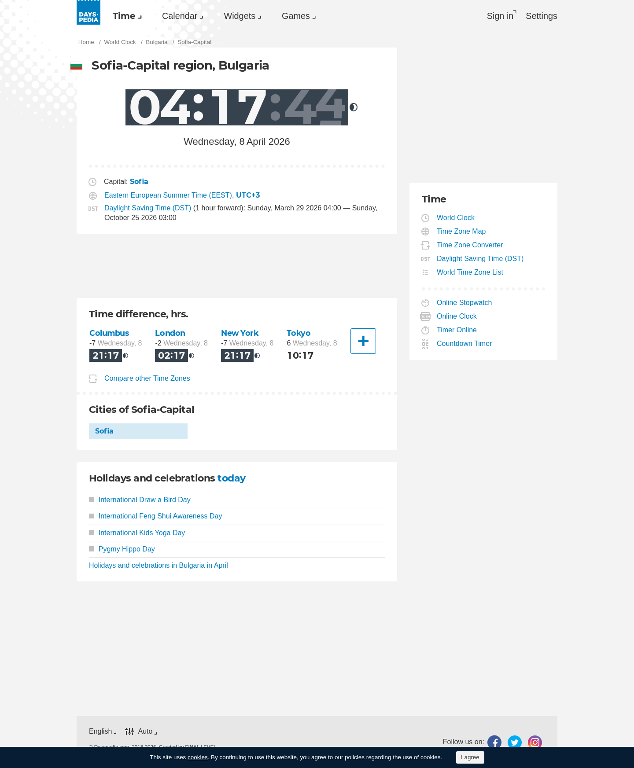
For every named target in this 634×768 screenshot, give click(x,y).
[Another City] (363, 341)
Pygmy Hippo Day (122, 549)
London (170, 333)
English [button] (100, 731)
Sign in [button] (500, 16)
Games (296, 16)
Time (124, 16)
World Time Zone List (470, 272)
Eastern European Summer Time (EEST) (168, 195)
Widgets (239, 16)
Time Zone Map (461, 231)
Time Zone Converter (470, 245)
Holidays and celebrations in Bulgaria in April (158, 565)
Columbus (109, 333)
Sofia (104, 431)
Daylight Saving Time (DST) (147, 208)
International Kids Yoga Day (137, 532)
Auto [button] (145, 731)
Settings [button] (541, 16)
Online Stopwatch (464, 302)
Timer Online (457, 330)
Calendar (179, 16)
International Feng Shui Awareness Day (155, 516)
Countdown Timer (464, 343)
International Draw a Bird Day (140, 499)
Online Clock (457, 316)
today (231, 478)
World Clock (456, 217)
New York (240, 333)
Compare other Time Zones (147, 378)
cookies (198, 757)
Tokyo (298, 333)
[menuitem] (125, 16)
